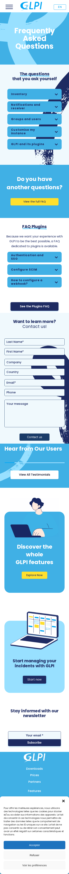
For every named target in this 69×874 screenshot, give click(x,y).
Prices (34, 775)
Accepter (34, 845)
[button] (63, 801)
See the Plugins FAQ (34, 306)
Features (34, 791)
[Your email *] (34, 735)
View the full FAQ (34, 201)
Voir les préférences (34, 865)
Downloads (34, 769)
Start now (34, 679)
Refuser (34, 855)
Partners (34, 782)
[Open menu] (9, 7)
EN (60, 7)
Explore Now (34, 575)
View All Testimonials (34, 474)
